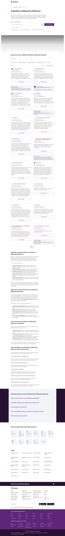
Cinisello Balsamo (13, 518)
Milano (19, 513)
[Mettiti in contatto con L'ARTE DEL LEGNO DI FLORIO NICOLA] (21, 199)
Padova (41, 515)
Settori (45, 492)
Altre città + (49, 518)
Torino (26, 513)
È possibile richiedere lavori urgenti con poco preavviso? (32, 402)
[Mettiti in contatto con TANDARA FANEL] (21, 220)
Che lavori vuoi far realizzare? (16, 21)
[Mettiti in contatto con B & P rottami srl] (44, 178)
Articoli (45, 499)
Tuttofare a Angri (25, 461)
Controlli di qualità (14, 497)
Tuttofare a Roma (36, 472)
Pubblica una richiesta (14, 492)
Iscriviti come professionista (27, 492)
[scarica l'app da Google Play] (50, 504)
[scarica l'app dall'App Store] (42, 504)
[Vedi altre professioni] (43, 441)
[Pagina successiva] (53, 247)
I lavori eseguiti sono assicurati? (32, 407)
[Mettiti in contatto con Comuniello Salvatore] (44, 193)
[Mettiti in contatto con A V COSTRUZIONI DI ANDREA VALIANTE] (44, 132)
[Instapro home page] (16, 2)
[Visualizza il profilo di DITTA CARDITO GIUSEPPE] (21, 171)
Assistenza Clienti (14, 499)
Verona (27, 515)
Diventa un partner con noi (37, 497)
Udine (41, 516)
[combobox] (27, 24)
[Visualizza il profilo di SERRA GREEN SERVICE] (21, 79)
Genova (34, 513)
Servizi (45, 494)
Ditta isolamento (50, 524)
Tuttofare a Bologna (47, 469)
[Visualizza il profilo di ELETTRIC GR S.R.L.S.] (21, 149)
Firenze (12, 515)
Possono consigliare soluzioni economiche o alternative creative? (32, 411)
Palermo (19, 515)
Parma (26, 516)
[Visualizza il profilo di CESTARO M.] (21, 126)
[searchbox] (27, 24)
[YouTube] (13, 504)
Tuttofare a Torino (25, 472)
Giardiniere (34, 523)
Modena (49, 516)
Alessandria (20, 516)
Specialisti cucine (20, 526)
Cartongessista (20, 524)
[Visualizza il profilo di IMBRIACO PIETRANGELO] (43, 79)
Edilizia (12, 523)
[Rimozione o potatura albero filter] (32, 62)
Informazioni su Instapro (37, 492)
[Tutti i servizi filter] (14, 62)
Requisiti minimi (24, 494)
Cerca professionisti (14, 496)
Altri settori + (49, 526)
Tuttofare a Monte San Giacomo (15, 458)
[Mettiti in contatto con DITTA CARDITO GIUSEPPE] (21, 178)
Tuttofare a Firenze (36, 469)
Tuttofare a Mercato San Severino (26, 466)
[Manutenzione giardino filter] (22, 62)
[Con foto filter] (48, 62)
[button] (50, 65)
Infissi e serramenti (50, 523)
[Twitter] (15, 504)
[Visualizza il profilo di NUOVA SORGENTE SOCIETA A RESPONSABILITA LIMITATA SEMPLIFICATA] (21, 235)
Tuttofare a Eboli (36, 461)
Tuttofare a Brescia (14, 469)
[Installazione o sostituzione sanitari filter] (41, 62)
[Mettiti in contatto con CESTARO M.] (21, 133)
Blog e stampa (35, 494)
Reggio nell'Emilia (50, 513)
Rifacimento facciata (43, 524)
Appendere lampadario (14, 29)
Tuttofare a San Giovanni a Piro (26, 458)
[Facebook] (11, 504)
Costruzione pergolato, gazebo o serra (37, 29)
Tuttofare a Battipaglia (15, 461)
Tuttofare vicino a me (14, 475)
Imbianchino (42, 523)
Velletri (12, 516)
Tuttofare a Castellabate (48, 461)
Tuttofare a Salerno (47, 457)
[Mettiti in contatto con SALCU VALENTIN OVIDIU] (21, 109)
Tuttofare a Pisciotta (36, 457)
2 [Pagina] (33, 246)
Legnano (41, 518)
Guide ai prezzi (46, 497)
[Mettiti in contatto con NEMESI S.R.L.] (44, 217)
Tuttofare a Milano (47, 472)
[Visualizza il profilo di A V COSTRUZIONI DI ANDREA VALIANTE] (43, 126)
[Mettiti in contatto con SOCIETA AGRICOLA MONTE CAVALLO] (44, 236)
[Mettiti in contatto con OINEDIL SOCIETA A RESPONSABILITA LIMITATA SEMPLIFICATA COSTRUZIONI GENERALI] (44, 151)
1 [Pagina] (31, 246)
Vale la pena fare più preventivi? (32, 415)
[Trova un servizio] (42, 24)
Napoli (34, 515)
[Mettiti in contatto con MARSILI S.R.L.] (44, 106)
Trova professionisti (49, 24)
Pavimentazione (28, 523)
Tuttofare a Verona (25, 469)
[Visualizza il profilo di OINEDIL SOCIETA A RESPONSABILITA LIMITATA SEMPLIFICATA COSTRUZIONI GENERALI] (43, 149)
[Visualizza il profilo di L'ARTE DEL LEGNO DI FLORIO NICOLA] (21, 192)
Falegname (34, 526)
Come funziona (13, 494)
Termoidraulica (20, 523)
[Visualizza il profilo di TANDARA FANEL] (21, 214)
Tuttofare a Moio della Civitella (48, 454)
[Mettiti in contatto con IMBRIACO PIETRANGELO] (44, 82)
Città (45, 496)
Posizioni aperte (36, 496)
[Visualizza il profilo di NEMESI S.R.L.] (43, 214)
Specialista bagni (28, 524)
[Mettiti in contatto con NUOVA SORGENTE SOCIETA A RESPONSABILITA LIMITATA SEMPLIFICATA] (21, 240)
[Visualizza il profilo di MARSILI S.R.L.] (43, 103)
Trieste (34, 516)
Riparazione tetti (13, 524)
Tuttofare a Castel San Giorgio (15, 466)
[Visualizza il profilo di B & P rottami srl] (43, 171)
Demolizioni (42, 526)
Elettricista (34, 524)
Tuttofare (12, 526)
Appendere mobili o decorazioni (25, 29)
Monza (19, 518)
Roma (12, 513)
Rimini (48, 515)
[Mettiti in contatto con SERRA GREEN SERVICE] (21, 82)
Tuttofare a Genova (14, 472)
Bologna (41, 513)
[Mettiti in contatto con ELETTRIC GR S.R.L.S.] (21, 154)
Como (26, 518)
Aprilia (34, 518)
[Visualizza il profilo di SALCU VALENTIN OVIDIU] (21, 103)
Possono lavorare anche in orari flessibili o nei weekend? (32, 398)
